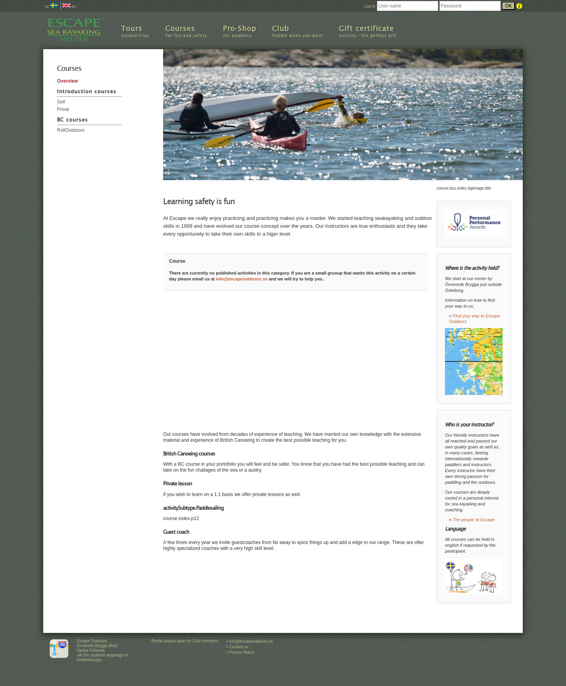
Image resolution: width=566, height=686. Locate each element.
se (51, 6)
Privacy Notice (241, 652)
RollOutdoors (71, 130)
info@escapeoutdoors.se (241, 279)
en (69, 6)
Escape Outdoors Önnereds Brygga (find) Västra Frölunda (97, 646)
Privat (63, 109)
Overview (67, 81)
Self (61, 102)
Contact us (238, 647)
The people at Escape (473, 519)
